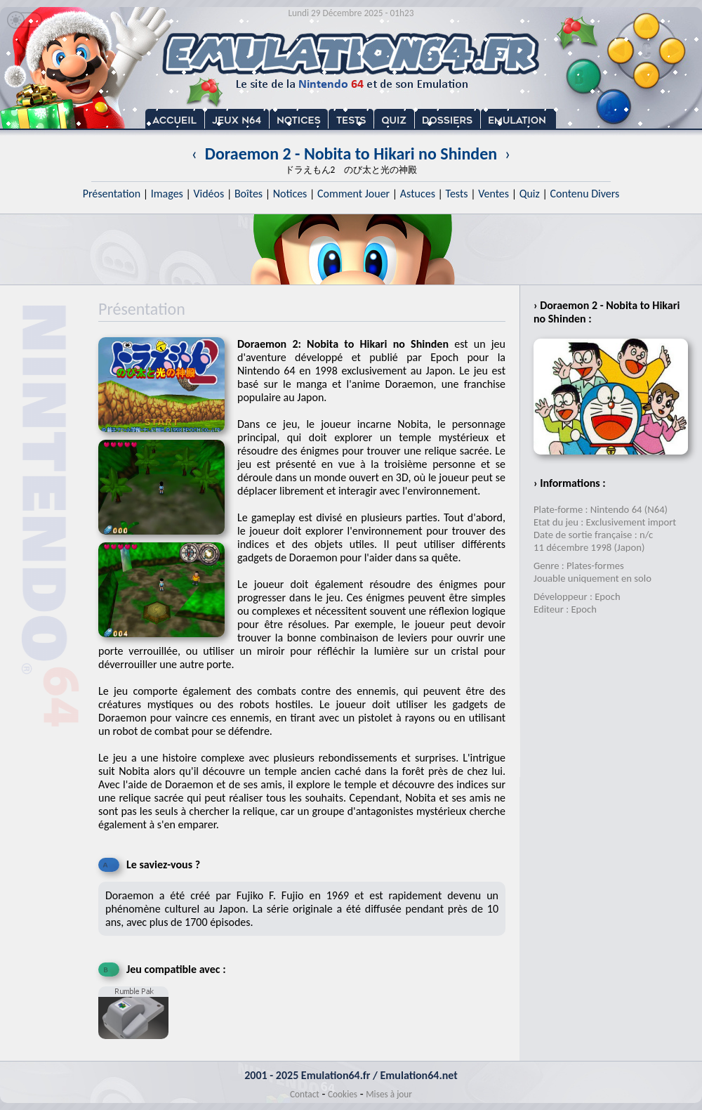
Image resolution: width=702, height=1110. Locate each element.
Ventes (493, 193)
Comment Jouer (353, 193)
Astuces (417, 193)
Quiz (529, 193)
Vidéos (208, 193)
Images (167, 193)
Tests (457, 193)
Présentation (112, 193)
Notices (290, 193)
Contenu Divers (584, 193)
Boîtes (248, 193)
